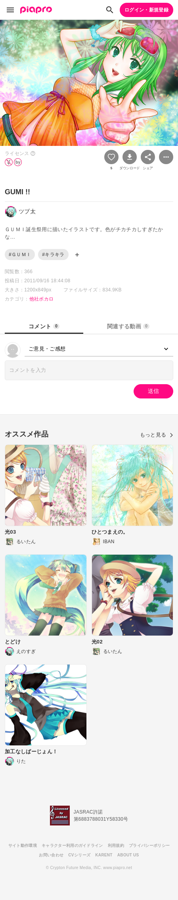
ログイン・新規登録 (146, 10)
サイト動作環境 (22, 845)
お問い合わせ (51, 855)
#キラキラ (53, 254)
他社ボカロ (41, 299)
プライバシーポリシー (149, 845)
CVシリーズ (79, 855)
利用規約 (116, 845)
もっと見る (156, 435)
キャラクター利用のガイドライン (72, 845)
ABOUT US (128, 855)
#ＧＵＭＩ (20, 254)
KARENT (104, 855)
